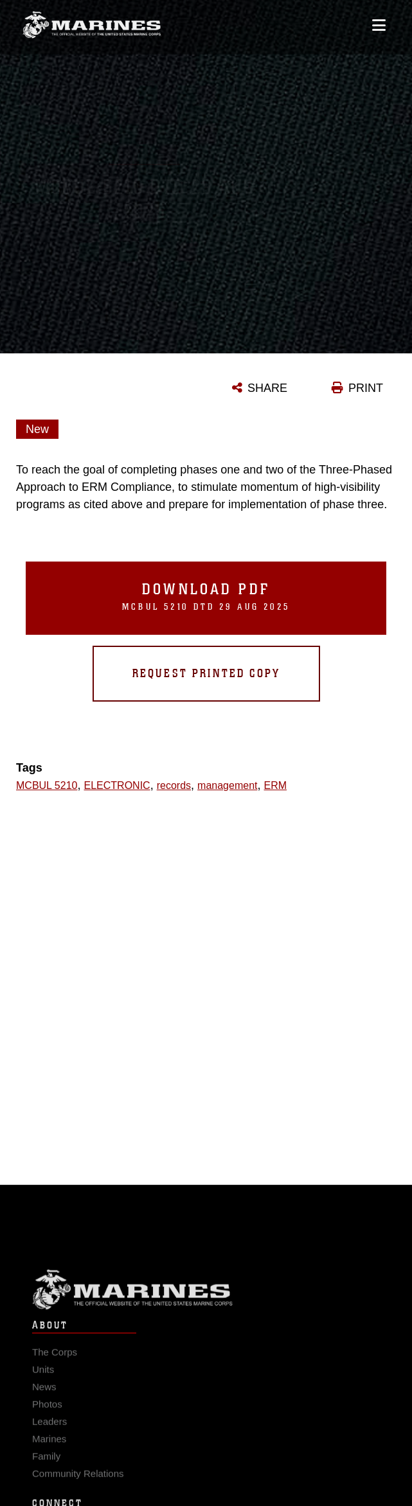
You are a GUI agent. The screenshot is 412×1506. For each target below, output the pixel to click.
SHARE (267, 388)
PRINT (365, 388)
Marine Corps (206, 1295)
